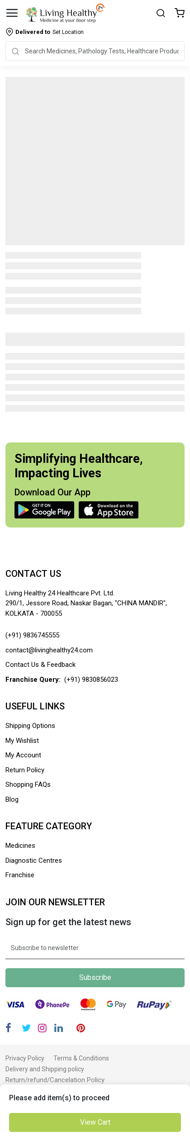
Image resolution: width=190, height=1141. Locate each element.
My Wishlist (22, 741)
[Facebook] (8, 1028)
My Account (23, 755)
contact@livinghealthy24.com (49, 650)
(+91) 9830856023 (91, 679)
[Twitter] (26, 1028)
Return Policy (24, 770)
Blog (12, 799)
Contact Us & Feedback (40, 665)
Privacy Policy (24, 1058)
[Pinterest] (81, 1028)
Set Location (49, 32)
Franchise (19, 875)
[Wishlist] (180, 13)
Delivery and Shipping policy (44, 1069)
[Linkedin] (58, 1028)
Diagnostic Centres (33, 860)
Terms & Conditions (81, 1058)
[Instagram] (42, 1028)
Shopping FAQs (28, 784)
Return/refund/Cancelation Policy (54, 1080)
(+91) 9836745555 (32, 635)
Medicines (20, 845)
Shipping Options (30, 726)
